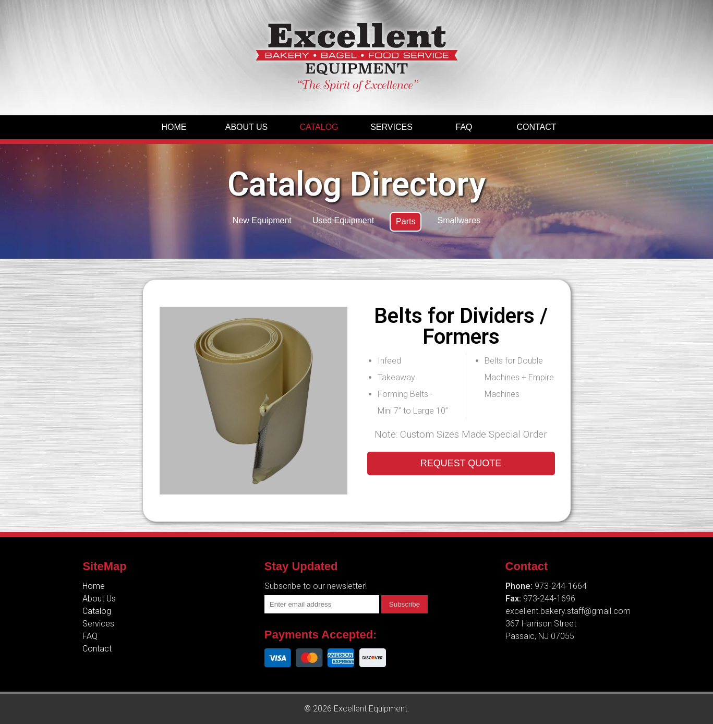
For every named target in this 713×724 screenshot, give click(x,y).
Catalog (318, 127)
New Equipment (262, 220)
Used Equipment (343, 220)
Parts (405, 221)
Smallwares (458, 220)
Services (391, 127)
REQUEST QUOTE (461, 463)
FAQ (463, 127)
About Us (246, 127)
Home (174, 127)
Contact (536, 127)
